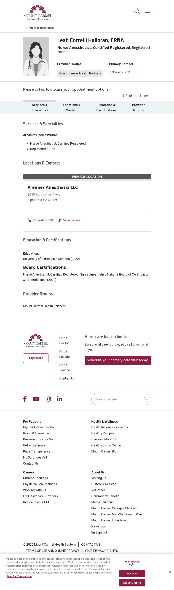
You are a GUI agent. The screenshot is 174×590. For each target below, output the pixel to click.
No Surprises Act (35, 457)
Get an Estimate (34, 445)
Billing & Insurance (36, 433)
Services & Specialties (39, 107)
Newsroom (99, 526)
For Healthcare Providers (40, 496)
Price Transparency (36, 451)
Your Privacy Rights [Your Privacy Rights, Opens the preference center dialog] (132, 567)
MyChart (36, 358)
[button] (148, 9)
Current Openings (35, 478)
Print (126, 95)
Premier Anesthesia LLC (53, 187)
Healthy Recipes (102, 433)
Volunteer (98, 490)
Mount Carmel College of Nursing (114, 508)
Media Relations (102, 502)
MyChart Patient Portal (39, 427)
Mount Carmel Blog (104, 451)
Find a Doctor (64, 340)
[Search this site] (121, 399)
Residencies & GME (37, 502)
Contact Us (67, 378)
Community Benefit (105, 496)
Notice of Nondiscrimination (100, 557)
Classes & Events (103, 439)
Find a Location (65, 354)
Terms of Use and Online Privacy (52, 551)
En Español (99, 532)
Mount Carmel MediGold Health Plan (116, 514)
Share (141, 95)
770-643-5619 (120, 72)
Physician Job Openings (40, 484)
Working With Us (34, 490)
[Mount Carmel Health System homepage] (38, 19)
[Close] (170, 576)
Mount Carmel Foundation (109, 520)
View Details (69, 220)
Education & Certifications (106, 107)
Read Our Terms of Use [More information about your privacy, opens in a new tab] (19, 580)
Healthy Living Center (106, 445)
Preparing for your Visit (39, 439)
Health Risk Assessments (109, 427)
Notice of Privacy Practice (48, 557)
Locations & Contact (72, 107)
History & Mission (103, 484)
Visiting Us (98, 478)
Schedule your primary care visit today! (118, 360)
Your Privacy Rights (101, 551)
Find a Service (64, 367)
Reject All (132, 577)
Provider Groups (138, 107)
